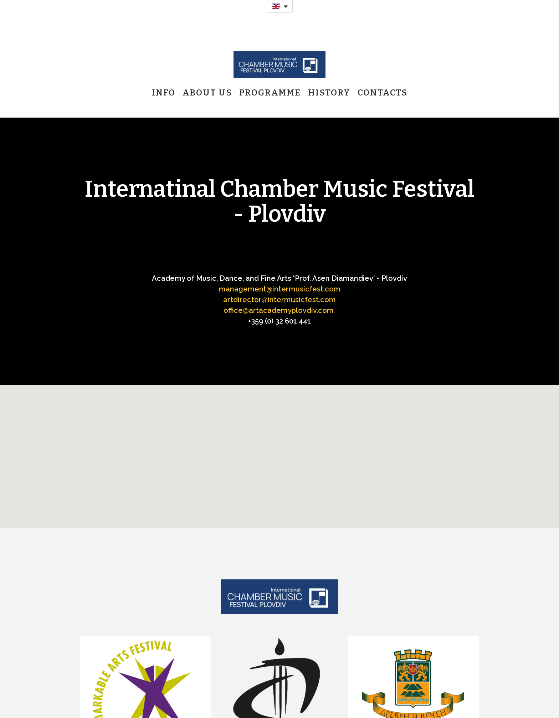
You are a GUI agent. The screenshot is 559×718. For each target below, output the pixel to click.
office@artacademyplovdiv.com (279, 310)
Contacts (382, 93)
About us (207, 93)
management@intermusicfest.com (279, 289)
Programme (270, 93)
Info (163, 93)
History (329, 93)
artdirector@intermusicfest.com (279, 299)
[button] (280, 6)
